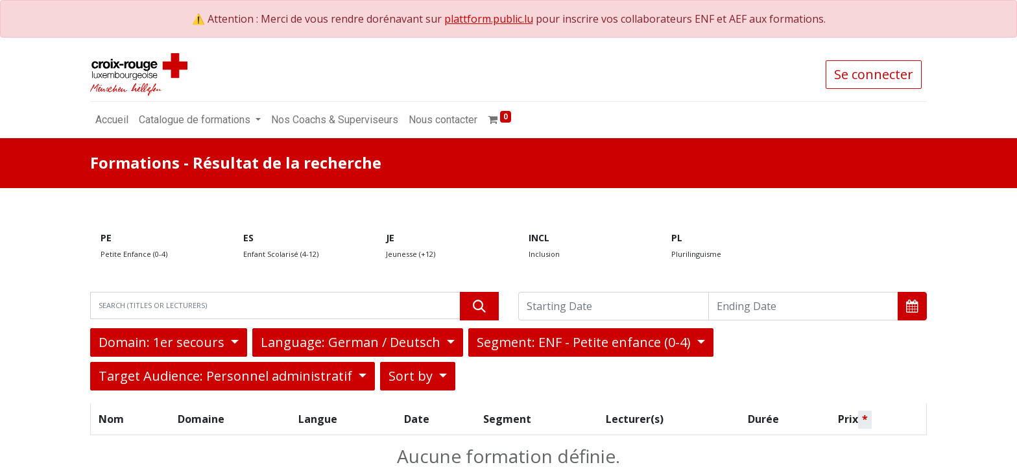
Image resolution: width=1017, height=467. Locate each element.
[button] (912, 306)
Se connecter (873, 74)
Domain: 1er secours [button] (163, 342)
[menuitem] (112, 120)
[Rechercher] (479, 306)
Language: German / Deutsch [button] (352, 342)
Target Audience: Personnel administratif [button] (227, 376)
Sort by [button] (412, 376)
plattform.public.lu (488, 19)
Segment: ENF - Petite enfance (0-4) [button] (585, 342)
